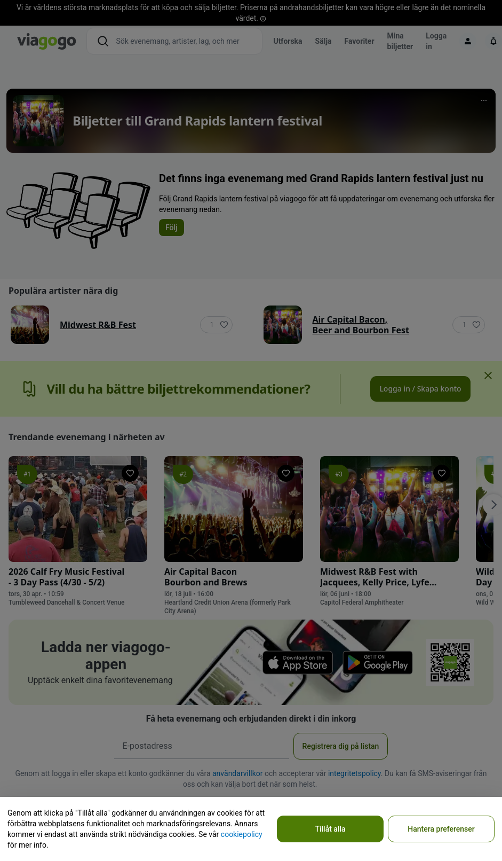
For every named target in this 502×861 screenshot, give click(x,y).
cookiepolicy (241, 834)
